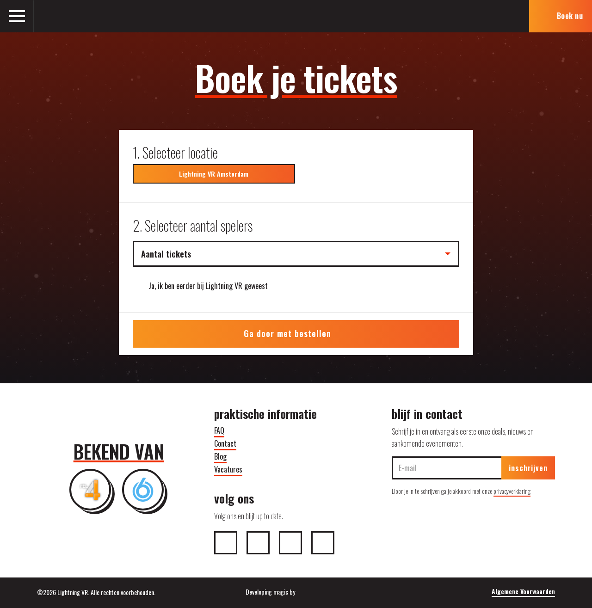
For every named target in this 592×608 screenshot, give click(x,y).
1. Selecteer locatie (175, 152)
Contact (225, 443)
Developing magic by (296, 591)
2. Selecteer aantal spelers (193, 225)
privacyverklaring (511, 491)
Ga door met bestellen (296, 333)
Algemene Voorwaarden (523, 591)
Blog (220, 456)
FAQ (219, 430)
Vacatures (228, 469)
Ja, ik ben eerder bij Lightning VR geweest (208, 286)
